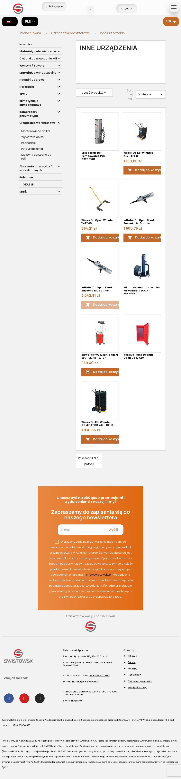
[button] (171, 21)
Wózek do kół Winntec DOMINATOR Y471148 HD (97, 423)
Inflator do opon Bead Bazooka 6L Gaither (138, 221)
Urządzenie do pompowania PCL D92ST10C (93, 156)
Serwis (131, 662)
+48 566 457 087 (99, 675)
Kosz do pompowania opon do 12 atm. (138, 356)
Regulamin (134, 675)
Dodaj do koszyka (146, 170)
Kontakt (132, 668)
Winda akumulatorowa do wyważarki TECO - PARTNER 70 (141, 291)
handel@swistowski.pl (85, 681)
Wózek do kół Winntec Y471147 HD (138, 154)
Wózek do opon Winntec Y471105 (97, 221)
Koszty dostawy (137, 687)
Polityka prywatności (140, 681)
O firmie (132, 656)
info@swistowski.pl (98, 574)
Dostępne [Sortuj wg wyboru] (151, 94)
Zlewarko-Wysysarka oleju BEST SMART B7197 (99, 356)
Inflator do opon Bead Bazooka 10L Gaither (96, 289)
